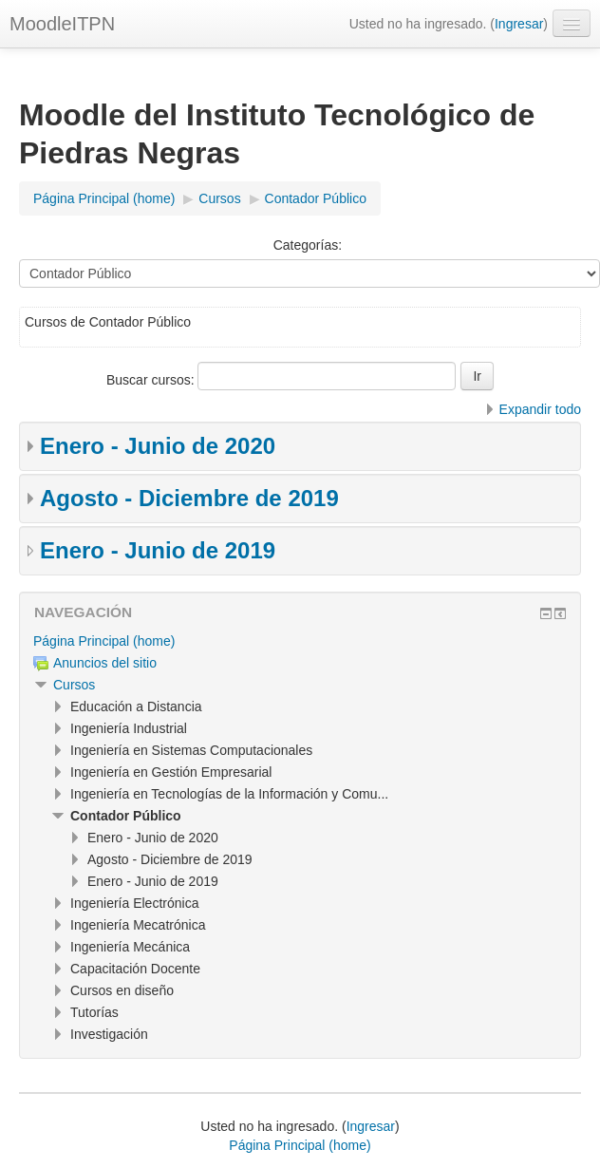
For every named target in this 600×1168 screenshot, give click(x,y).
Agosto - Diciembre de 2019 (189, 498)
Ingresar (519, 23)
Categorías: (307, 245)
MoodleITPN (62, 23)
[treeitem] (300, 640)
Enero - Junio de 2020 (157, 446)
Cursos (74, 684)
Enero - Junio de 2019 (157, 550)
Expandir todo (540, 409)
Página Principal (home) (104, 641)
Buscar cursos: (151, 379)
